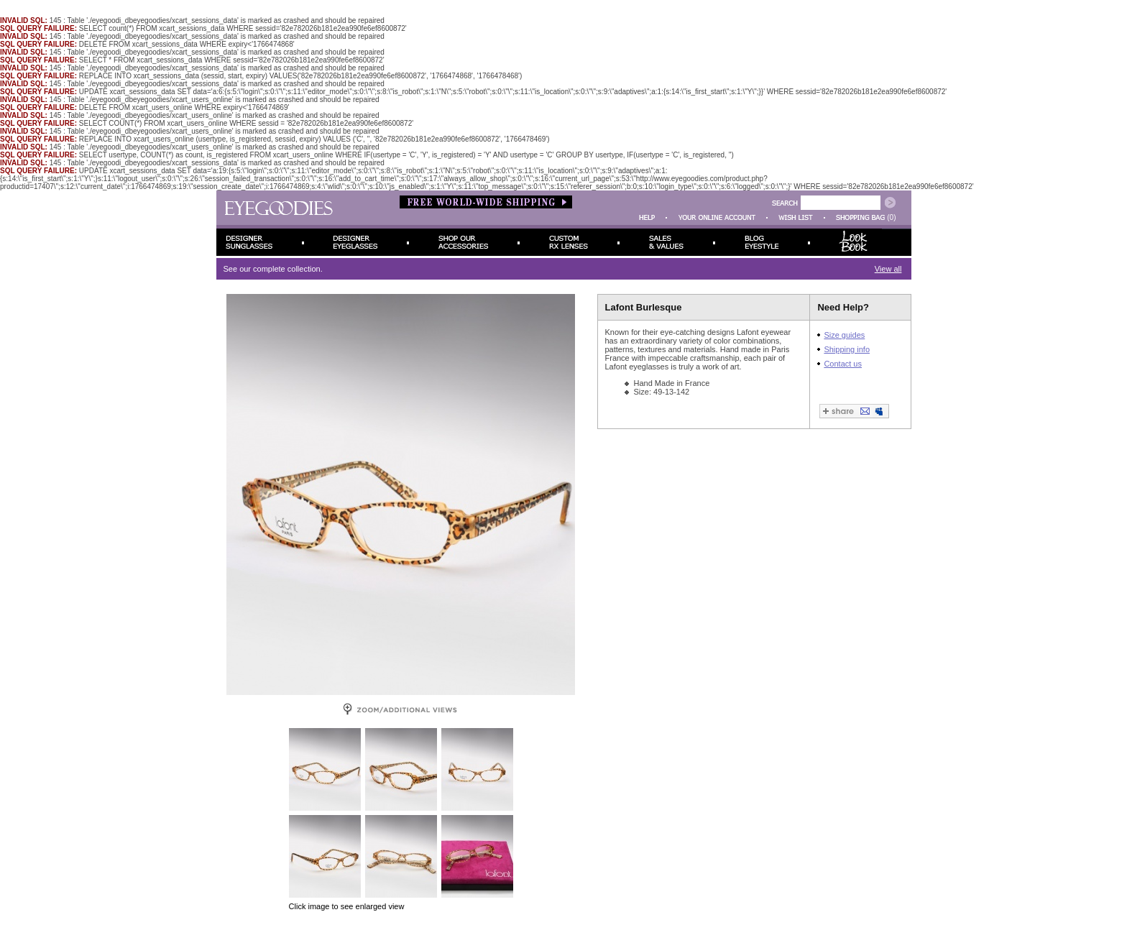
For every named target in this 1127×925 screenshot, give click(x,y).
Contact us (843, 363)
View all (888, 268)
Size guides (844, 335)
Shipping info (847, 349)
